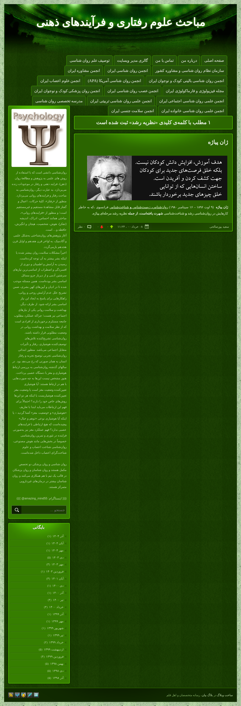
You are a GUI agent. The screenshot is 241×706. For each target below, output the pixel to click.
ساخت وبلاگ (225, 695)
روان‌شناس (160, 207)
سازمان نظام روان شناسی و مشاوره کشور (189, 71)
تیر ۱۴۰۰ (58, 599)
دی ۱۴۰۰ (58, 585)
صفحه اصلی (214, 61)
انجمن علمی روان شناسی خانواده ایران (192, 111)
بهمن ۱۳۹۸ (57, 663)
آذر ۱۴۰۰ (58, 592)
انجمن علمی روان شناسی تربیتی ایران (121, 101)
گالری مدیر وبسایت (132, 61)
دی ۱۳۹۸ (58, 670)
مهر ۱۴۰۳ (57, 564)
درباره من (189, 61)
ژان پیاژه (218, 142)
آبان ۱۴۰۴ (57, 543)
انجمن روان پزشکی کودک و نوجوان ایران (67, 91)
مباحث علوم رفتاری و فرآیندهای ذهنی (120, 22)
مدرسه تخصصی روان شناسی (59, 101)
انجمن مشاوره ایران (84, 71)
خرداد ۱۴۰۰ (56, 607)
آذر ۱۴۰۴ (58, 536)
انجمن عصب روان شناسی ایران (132, 91)
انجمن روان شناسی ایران (127, 71)
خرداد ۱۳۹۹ (56, 642)
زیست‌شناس (141, 207)
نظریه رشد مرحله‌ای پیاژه (110, 213)
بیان (204, 695)
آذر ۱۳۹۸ (58, 677)
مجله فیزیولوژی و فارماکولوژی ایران (195, 91)
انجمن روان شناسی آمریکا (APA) (114, 81)
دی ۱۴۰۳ (58, 557)
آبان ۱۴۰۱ (57, 578)
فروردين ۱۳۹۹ (54, 656)
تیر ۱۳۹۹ (58, 635)
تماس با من (164, 61)
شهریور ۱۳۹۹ (55, 628)
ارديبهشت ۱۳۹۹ (53, 649)
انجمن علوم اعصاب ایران (60, 81)
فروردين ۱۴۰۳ (54, 571)
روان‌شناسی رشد (199, 213)
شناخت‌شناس (119, 207)
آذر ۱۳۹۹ (58, 614)
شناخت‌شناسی (174, 213)
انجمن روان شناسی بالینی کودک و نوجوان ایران (186, 81)
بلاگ (210, 695)
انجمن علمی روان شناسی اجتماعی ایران (191, 101)
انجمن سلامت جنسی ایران (132, 111)
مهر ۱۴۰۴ (57, 550)
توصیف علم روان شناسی (90, 61)
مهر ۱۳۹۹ (57, 621)
